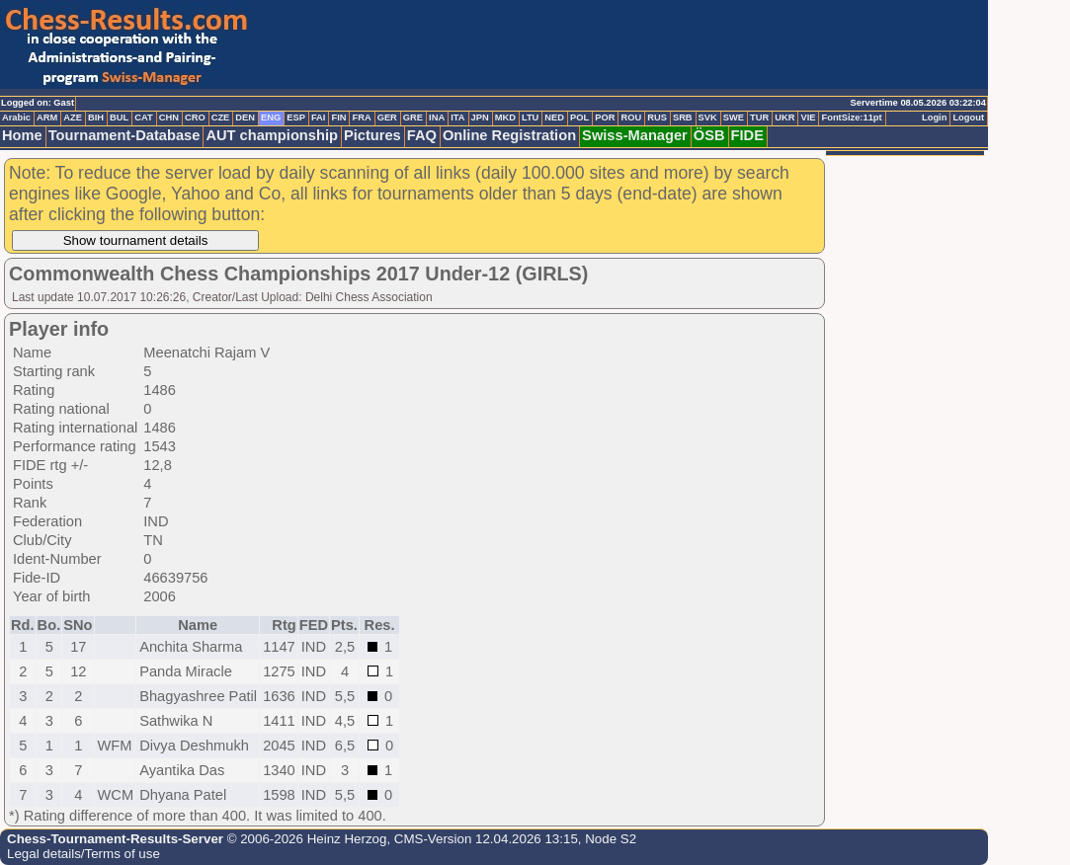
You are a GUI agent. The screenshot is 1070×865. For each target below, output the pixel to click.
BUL (119, 117)
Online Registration (509, 135)
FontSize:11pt (851, 117)
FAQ (422, 135)
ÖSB (709, 135)
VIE (807, 117)
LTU (530, 117)
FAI (318, 117)
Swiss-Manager (635, 135)
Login (934, 117)
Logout (968, 117)
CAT (143, 117)
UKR (784, 117)
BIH (96, 117)
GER (387, 117)
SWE (733, 117)
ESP (296, 117)
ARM (47, 117)
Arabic (16, 117)
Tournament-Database (124, 135)
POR (605, 117)
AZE (72, 117)
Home (22, 135)
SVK (708, 117)
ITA (457, 117)
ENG (271, 117)
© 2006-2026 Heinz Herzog (304, 838)
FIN (338, 117)
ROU (630, 117)
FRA (361, 117)
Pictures (372, 135)
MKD (505, 117)
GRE (413, 117)
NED (554, 117)
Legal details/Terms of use (83, 853)
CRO (195, 117)
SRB (683, 117)
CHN (169, 117)
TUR (759, 117)
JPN (480, 117)
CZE (220, 117)
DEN (245, 117)
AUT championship (272, 135)
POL (579, 117)
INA (437, 117)
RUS (657, 117)
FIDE (747, 135)
